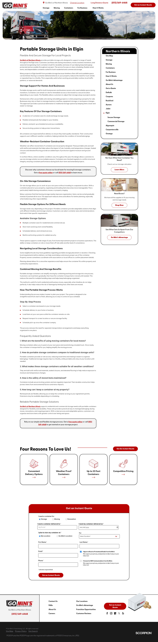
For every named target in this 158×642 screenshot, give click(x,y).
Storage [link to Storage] (46, 8)
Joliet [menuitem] (108, 109)
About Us (52, 609)
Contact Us (53, 601)
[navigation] (73, 8)
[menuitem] (46, 8)
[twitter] (119, 614)
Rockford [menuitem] (109, 101)
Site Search (33, 631)
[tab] (128, 68)
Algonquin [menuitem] (110, 126)
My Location (45, 536)
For (80, 533)
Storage (44, 519)
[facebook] (107, 614)
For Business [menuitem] (111, 72)
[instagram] (111, 614)
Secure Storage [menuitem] (114, 117)
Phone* (41, 561)
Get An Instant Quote (125, 449)
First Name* (42, 542)
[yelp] (123, 614)
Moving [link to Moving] (57, 8)
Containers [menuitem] (110, 68)
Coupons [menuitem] (109, 97)
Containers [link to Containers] (68, 8)
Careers (52, 613)
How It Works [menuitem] (111, 76)
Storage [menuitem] (109, 60)
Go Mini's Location (65, 536)
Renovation (71, 519)
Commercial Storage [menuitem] (116, 121)
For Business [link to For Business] (82, 8)
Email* (40, 551)
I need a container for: (46, 516)
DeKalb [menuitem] (109, 92)
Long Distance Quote (99, 3)
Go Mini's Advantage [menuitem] (114, 80)
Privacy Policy (21, 631)
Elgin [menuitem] (108, 113)
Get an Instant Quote (143, 5)
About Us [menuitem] (109, 84)
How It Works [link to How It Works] (98, 8)
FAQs (51, 605)
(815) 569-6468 (119, 3)
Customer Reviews (83, 613)
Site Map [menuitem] (109, 56)
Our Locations (82, 601)
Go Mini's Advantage (84, 605)
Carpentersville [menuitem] (112, 130)
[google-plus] (115, 614)
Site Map (9, 631)
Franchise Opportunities (86, 609)
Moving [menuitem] (109, 64)
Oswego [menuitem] (109, 134)
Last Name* (84, 542)
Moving (57, 519)
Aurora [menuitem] (108, 105)
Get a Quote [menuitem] (111, 88)
